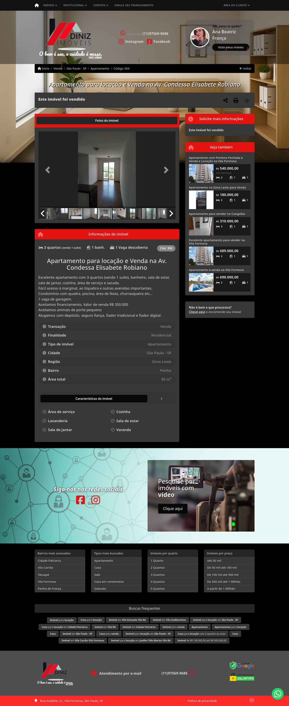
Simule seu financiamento (133, 5)
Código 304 (122, 68)
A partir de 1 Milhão (221, 588)
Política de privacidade (202, 701)
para (62, 620)
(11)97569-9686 (156, 33)
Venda (57, 68)
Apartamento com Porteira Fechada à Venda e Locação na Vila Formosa (216, 159)
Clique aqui (197, 312)
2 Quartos (158, 567)
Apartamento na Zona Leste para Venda (217, 187)
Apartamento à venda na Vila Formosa (216, 270)
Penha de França (49, 588)
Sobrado (100, 588)
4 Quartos (158, 582)
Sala (97, 575)
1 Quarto (157, 561)
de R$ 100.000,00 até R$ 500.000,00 (201, 640)
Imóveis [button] (48, 5)
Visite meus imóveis (231, 47)
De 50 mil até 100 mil (222, 567)
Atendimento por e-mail (116, 673)
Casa (97, 567)
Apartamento (100, 68)
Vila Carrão (45, 567)
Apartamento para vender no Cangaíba (217, 214)
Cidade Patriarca (49, 561)
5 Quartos (158, 588)
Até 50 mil (214, 561)
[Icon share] (131, 41)
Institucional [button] (73, 5)
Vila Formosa (47, 582)
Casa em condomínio (109, 582)
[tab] (51, 120)
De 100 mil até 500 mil (222, 575)
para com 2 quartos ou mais (201, 633)
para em (215, 620)
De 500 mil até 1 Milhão (223, 582)
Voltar (245, 68)
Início (44, 68)
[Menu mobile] (37, 5)
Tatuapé (43, 575)
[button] (187, 37)
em (127, 620)
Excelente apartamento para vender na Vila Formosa (217, 241)
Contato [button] (99, 5)
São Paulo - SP (77, 68)
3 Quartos (158, 575)
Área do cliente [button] (235, 5)
